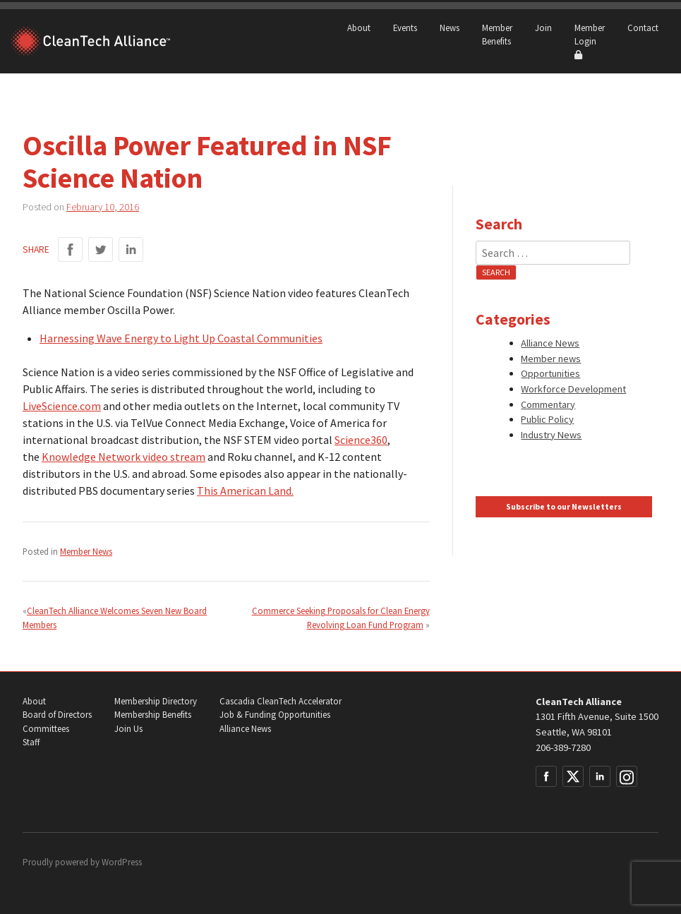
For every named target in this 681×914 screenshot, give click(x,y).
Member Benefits (497, 34)
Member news (551, 358)
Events (405, 27)
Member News (86, 551)
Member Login (589, 41)
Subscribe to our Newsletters (564, 507)
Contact (642, 27)
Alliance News (550, 343)
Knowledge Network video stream (123, 457)
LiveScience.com (62, 406)
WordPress (122, 862)
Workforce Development (573, 389)
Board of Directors (57, 715)
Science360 (361, 440)
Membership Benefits (152, 715)
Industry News (551, 434)
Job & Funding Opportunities (274, 715)
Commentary (548, 404)
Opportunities (550, 373)
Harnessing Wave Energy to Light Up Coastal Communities (181, 338)
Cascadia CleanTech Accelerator (280, 701)
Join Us (128, 729)
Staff (31, 742)
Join (543, 27)
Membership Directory (155, 701)
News (449, 27)
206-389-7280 (563, 747)
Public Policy (547, 419)
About (358, 27)
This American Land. (245, 490)
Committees (46, 729)
